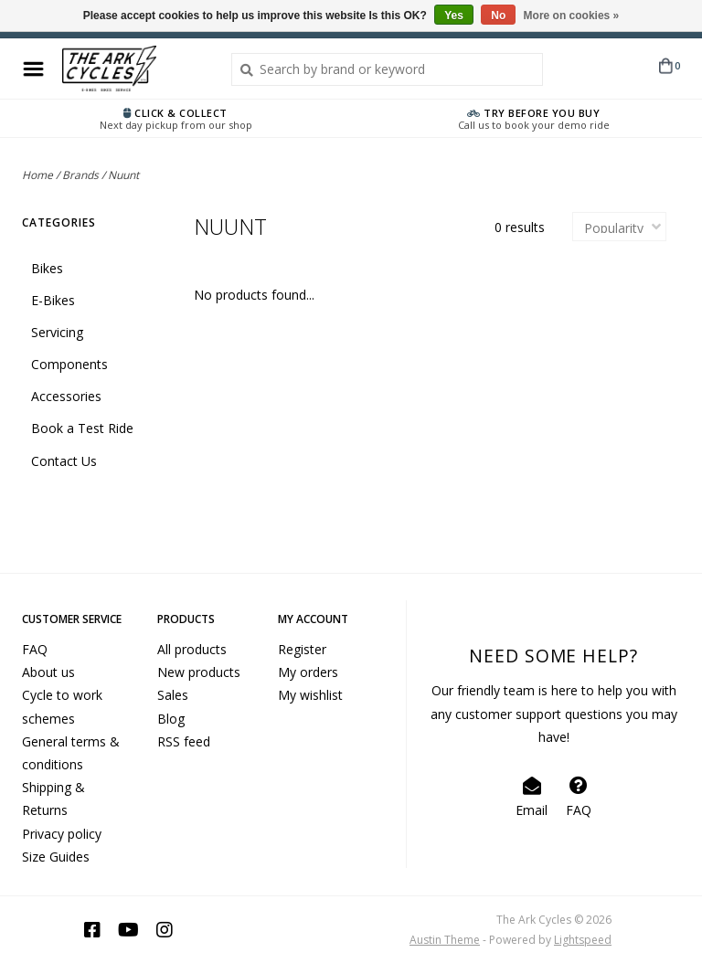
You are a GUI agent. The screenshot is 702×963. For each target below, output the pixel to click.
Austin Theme (445, 939)
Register (302, 649)
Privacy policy (61, 833)
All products (192, 649)
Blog (171, 718)
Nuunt (123, 175)
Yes (453, 15)
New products (198, 672)
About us (48, 672)
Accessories (66, 396)
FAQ (35, 649)
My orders (308, 672)
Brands (80, 175)
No (498, 15)
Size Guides (56, 856)
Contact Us (64, 461)
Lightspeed (583, 939)
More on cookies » (572, 15)
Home (37, 175)
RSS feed (183, 741)
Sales (172, 695)
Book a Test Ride (82, 428)
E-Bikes (53, 300)
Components (69, 364)
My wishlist (310, 695)
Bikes (47, 268)
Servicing (57, 332)
